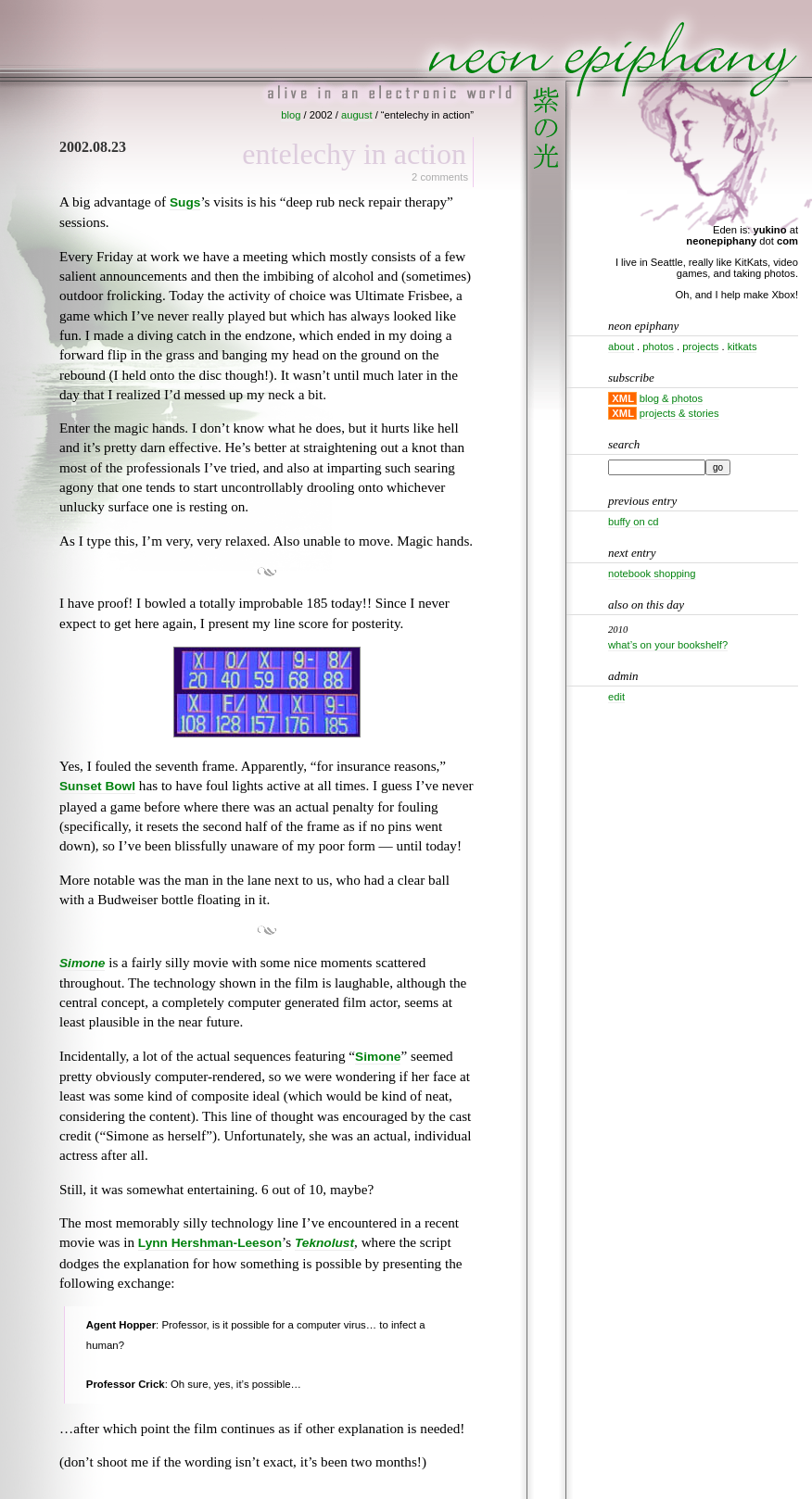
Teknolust (324, 1243)
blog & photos (671, 398)
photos (658, 346)
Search (624, 444)
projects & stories (679, 413)
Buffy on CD (633, 521)
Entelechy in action (354, 153)
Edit (616, 696)
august (357, 114)
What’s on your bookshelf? (668, 644)
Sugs (185, 202)
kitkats (742, 346)
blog (290, 114)
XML (623, 398)
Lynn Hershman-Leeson (210, 1243)
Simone (82, 963)
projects (700, 346)
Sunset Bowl (97, 786)
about (621, 346)
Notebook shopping (652, 573)
